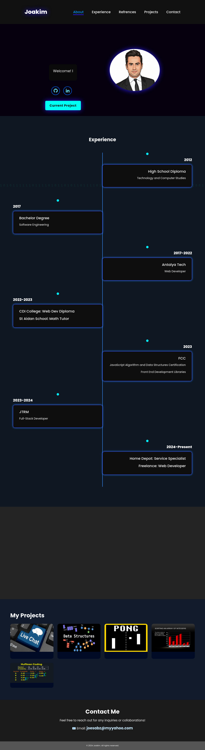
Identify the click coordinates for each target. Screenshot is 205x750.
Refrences (127, 12)
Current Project (63, 105)
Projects (151, 12)
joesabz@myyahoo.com (109, 728)
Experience (101, 12)
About (78, 12)
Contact (173, 12)
